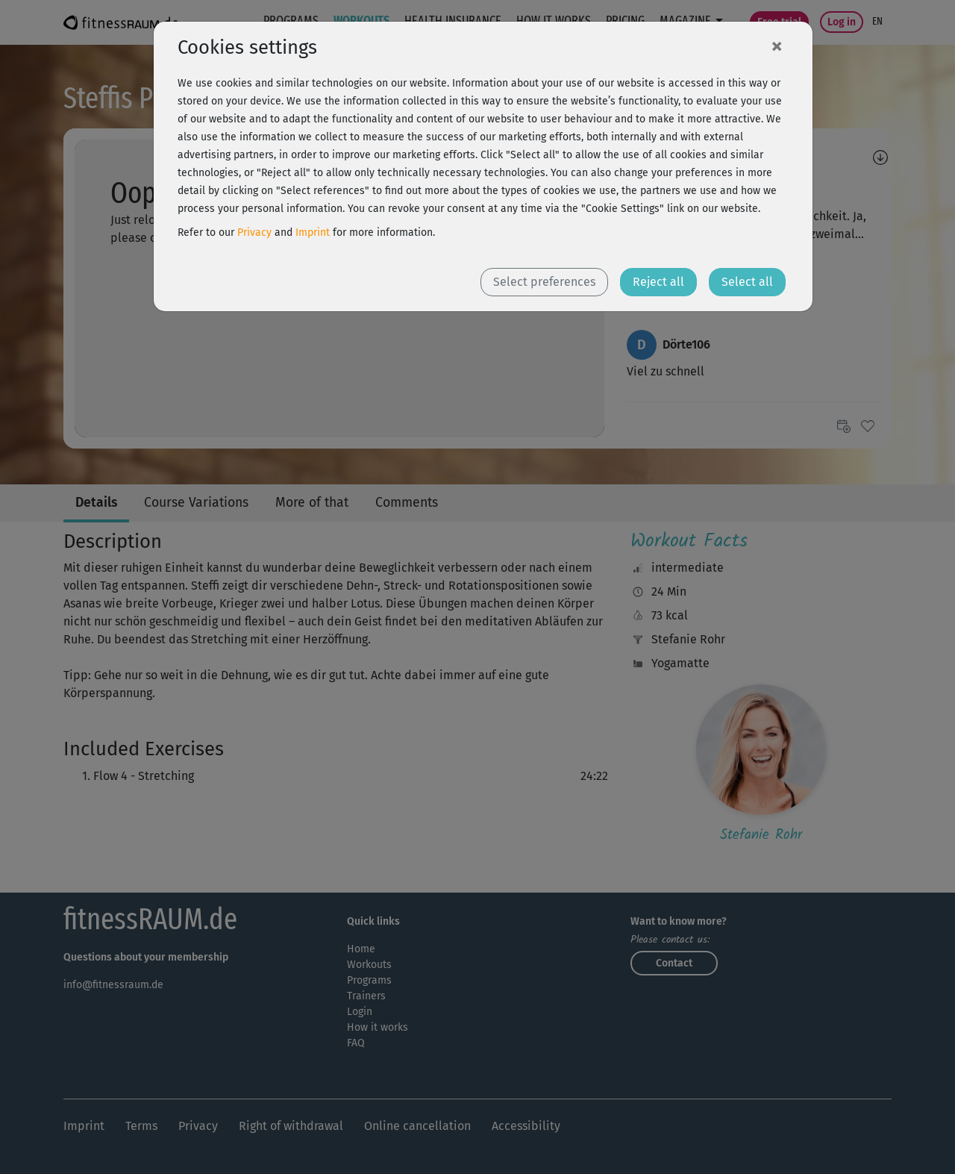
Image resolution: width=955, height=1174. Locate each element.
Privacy (254, 232)
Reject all (658, 282)
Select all (747, 282)
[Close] (777, 45)
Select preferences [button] (544, 282)
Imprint (312, 232)
